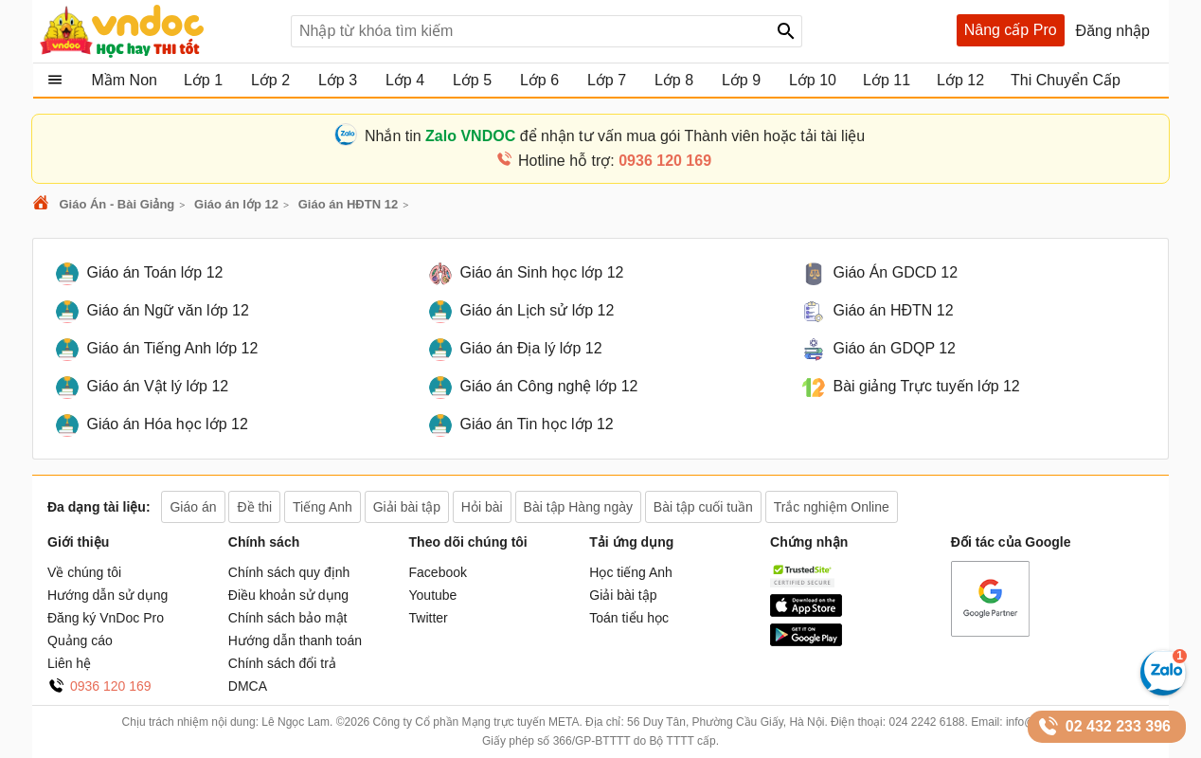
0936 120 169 (111, 686)
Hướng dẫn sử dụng (107, 595)
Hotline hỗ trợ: (614, 161)
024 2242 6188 (926, 722)
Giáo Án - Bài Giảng (116, 204)
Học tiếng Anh (630, 572)
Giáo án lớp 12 (236, 204)
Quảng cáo (80, 640)
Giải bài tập (622, 595)
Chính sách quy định (289, 572)
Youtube (433, 595)
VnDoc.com (43, 204)
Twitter (428, 617)
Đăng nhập (1113, 31)
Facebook (438, 572)
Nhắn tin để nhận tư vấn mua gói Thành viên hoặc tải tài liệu (615, 136)
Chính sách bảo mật (288, 617)
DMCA (247, 686)
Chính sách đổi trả (282, 663)
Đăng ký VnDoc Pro (105, 617)
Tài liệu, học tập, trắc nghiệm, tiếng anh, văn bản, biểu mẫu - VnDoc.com (158, 31)
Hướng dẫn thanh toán (295, 640)
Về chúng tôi (84, 572)
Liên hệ (69, 663)
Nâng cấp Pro (1010, 30)
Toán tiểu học (629, 617)
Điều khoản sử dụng (288, 595)
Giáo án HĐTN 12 (348, 204)
